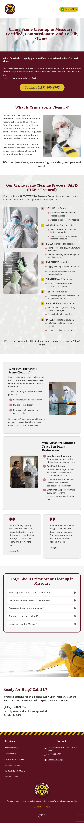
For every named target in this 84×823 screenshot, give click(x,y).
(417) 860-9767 (54, 754)
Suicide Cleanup (10, 753)
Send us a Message (55, 760)
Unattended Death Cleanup (14, 771)
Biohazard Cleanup (11, 748)
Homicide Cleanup (11, 777)
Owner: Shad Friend (42, 807)
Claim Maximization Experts (14, 759)
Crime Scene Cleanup (12, 765)
